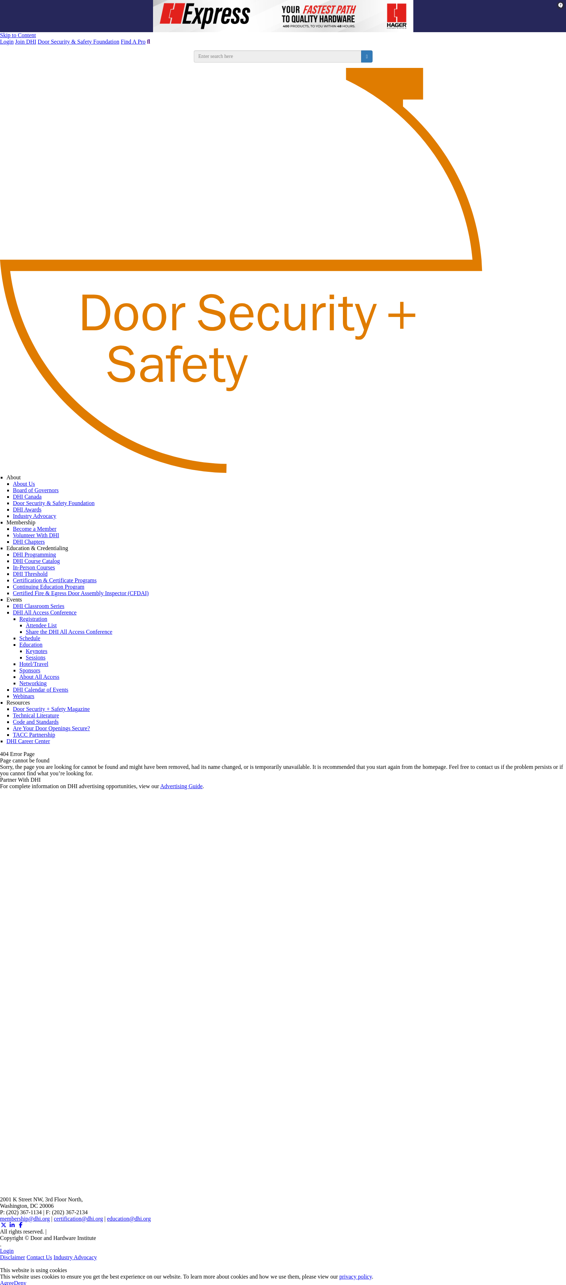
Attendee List (41, 625)
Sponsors (29, 670)
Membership (20, 522)
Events (14, 600)
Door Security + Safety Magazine (51, 709)
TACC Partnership (34, 735)
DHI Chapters (29, 542)
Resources (18, 703)
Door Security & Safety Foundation (78, 42)
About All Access (39, 677)
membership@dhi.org (25, 1219)
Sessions (35, 657)
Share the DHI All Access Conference (69, 632)
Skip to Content (18, 35)
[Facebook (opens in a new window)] (20, 1225)
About (13, 477)
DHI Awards (27, 509)
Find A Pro (133, 42)
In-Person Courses (34, 567)
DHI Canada (27, 497)
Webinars (23, 696)
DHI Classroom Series (38, 606)
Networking (32, 683)
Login (7, 42)
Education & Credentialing (37, 548)
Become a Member (34, 529)
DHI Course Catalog (36, 561)
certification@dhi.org (78, 1219)
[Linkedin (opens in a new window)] (12, 1225)
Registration (33, 619)
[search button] (366, 56)
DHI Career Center (28, 741)
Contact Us (39, 1257)
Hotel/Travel (33, 664)
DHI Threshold (30, 574)
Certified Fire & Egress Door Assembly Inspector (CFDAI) (81, 593)
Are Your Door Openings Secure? (51, 728)
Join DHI (25, 42)
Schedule (29, 638)
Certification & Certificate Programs (55, 580)
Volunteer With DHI (36, 535)
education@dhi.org (129, 1219)
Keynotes (36, 651)
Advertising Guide (181, 786)
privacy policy (355, 1277)
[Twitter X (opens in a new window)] (3, 1225)
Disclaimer (12, 1257)
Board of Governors (36, 490)
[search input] (278, 56)
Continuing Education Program (48, 587)
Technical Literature (36, 715)
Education (31, 645)
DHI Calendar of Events (40, 690)
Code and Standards (36, 722)
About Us (24, 484)
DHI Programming (34, 555)
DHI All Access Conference (45, 612)
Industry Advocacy (34, 516)
